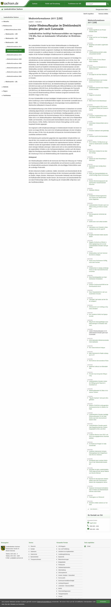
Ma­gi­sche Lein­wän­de (95, 95)
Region (5, 91)
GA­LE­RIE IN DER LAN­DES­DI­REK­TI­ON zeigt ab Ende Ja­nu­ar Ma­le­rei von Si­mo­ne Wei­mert (99, 471)
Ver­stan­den (103, 601)
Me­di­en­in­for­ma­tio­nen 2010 (14, 55)
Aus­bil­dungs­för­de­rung (64, 554)
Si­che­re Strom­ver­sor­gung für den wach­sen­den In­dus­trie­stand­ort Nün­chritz (98, 182)
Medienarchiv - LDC (12, 38)
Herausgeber (4, 542)
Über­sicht (33, 546)
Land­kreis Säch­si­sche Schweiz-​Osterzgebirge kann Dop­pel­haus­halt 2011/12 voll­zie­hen (98, 453)
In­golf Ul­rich (93, 523)
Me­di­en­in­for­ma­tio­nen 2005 (14, 76)
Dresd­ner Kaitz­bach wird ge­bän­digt (99, 130)
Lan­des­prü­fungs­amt (63, 583)
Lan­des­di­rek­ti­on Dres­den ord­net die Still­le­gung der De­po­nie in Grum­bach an (98, 383)
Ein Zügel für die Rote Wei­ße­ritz (98, 74)
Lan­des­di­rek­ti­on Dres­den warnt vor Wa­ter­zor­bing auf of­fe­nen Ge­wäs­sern (99, 206)
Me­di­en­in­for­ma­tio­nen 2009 (14, 59)
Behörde (5, 87)
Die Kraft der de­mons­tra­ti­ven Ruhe (98, 360)
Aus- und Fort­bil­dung (63, 549)
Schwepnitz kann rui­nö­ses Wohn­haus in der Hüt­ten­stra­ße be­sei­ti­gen (98, 462)
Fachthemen (7, 95)
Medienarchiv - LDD (12, 42)
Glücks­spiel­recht (62, 572)
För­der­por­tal (61, 564)
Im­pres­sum (33, 551)
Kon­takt (33, 549)
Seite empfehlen (89, 542)
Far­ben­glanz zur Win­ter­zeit (96, 497)
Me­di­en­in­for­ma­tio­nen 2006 (14, 72)
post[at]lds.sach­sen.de (16, 558)
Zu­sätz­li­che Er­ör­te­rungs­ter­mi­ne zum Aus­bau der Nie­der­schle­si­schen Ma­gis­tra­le (98, 197)
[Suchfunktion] (96, 3)
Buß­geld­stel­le (61, 562)
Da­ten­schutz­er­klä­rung (44, 601)
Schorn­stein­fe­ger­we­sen (64, 591)
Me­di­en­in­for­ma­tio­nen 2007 (14, 68)
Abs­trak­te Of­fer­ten (94, 190)
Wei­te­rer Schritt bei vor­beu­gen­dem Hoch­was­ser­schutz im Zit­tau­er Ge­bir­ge (98, 407)
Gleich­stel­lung (62, 570)
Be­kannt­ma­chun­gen (63, 559)
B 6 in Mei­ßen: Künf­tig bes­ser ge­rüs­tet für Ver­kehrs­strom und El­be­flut (98, 143)
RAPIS (60, 588)
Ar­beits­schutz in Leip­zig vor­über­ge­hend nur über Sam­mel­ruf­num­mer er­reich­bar (99, 269)
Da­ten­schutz (34, 554)
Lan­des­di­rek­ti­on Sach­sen (13, 9)
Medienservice (7, 26)
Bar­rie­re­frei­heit (34, 557)
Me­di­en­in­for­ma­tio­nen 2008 (14, 63)
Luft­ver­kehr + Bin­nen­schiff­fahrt (66, 585)
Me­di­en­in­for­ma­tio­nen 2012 (14, 46)
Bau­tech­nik (61, 557)
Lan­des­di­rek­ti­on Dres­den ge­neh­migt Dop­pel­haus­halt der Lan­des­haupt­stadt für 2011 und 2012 (98, 427)
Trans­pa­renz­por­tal (63, 593)
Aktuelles (6, 21)
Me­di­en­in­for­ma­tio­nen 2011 (14, 50)
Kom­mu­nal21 (61, 578)
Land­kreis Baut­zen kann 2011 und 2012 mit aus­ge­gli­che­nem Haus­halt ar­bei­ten (99, 436)
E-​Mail (88, 546)
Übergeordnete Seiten (102, 9)
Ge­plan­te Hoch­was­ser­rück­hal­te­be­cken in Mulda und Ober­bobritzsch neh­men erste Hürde (98, 489)
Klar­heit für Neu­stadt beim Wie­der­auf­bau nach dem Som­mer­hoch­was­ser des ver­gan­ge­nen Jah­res (98, 480)
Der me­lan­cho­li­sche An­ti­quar (97, 347)
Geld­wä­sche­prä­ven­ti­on (64, 567)
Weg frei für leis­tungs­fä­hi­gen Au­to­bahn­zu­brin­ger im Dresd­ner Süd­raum (98, 323)
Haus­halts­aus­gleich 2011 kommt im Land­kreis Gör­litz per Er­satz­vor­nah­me (98, 108)
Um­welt (60, 596)
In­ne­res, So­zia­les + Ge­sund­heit (66, 575)
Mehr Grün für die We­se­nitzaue (97, 100)
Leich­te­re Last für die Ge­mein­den (98, 136)
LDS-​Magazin (61, 546)
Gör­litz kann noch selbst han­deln (98, 221)
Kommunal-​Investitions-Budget (66, 580)
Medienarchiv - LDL (11, 82)
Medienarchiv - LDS (12, 34)
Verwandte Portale (62, 542)
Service (31, 542)
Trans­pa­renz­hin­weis (36, 559)
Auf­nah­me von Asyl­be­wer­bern (66, 551)
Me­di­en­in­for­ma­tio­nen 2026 (13, 29)
